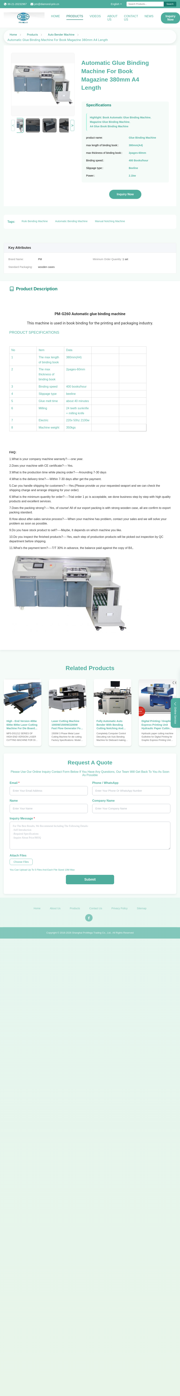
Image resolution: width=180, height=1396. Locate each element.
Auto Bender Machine (61, 34)
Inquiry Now (125, 194)
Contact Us (131, 18)
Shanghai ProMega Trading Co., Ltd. (91, 935)
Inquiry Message (22, 818)
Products (74, 16)
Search (170, 4)
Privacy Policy (119, 910)
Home (55, 16)
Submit (90, 879)
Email (14, 782)
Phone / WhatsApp (105, 782)
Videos (95, 16)
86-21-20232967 (17, 4)
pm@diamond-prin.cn (46, 4)
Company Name (103, 800)
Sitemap (141, 910)
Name (14, 800)
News (149, 16)
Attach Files (18, 855)
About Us (112, 18)
